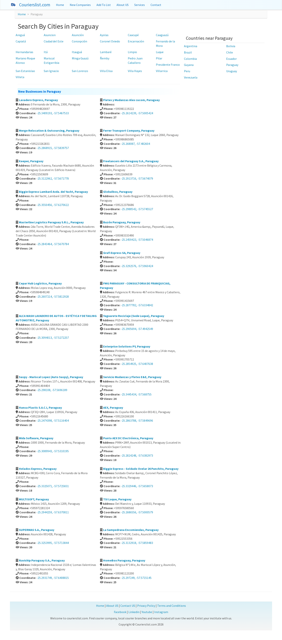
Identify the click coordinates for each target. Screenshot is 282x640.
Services (139, 5)
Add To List (103, 5)
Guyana (189, 65)
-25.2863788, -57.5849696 (137, 420)
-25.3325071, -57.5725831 (52, 486)
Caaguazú (162, 35)
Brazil (188, 52)
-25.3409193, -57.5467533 (52, 113)
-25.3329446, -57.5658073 (137, 486)
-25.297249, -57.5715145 (136, 578)
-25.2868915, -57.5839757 (52, 148)
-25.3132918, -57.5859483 (137, 543)
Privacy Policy (146, 606)
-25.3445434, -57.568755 (136, 394)
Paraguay (232, 65)
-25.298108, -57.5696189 (51, 390)
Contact (156, 5)
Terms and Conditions (171, 606)
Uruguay (231, 71)
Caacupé (133, 35)
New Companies (80, 5)
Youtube (147, 612)
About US (123, 5)
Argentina (190, 46)
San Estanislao (25, 71)
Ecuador (231, 59)
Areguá (20, 35)
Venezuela (190, 77)
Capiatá (21, 41)
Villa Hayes (135, 71)
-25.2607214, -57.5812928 (52, 296)
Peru (187, 71)
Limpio (132, 52)
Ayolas (104, 35)
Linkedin (133, 612)
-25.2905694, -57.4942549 (137, 329)
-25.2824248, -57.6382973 (137, 455)
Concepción (79, 41)
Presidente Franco (168, 64)
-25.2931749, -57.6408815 (52, 578)
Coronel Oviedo (110, 41)
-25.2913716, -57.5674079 (137, 178)
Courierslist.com (34, 5)
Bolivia (230, 46)
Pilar (159, 58)
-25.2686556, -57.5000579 (137, 512)
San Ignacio (51, 71)
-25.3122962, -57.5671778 (52, 178)
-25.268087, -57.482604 (135, 144)
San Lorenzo (80, 71)
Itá (46, 52)
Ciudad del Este (53, 41)
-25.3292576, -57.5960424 (137, 266)
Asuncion (50, 35)
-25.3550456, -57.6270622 (52, 205)
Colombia (190, 59)
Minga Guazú (80, 58)
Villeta (20, 77)
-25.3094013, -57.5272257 (52, 337)
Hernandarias (24, 52)
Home (60, 5)
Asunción (78, 35)
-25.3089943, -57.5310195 (52, 451)
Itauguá (77, 52)
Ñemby (104, 58)
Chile (229, 52)
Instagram (161, 612)
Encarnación (136, 41)
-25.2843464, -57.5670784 (52, 244)
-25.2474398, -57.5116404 (52, 420)
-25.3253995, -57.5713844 (52, 543)
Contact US (127, 606)
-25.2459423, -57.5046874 (137, 239)
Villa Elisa (106, 71)
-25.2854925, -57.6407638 (137, 364)
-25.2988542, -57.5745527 (137, 209)
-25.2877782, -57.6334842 (137, 305)
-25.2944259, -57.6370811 (52, 512)
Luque (160, 52)
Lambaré (106, 52)
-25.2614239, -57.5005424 (137, 113)
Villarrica (162, 71)
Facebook (120, 612)
